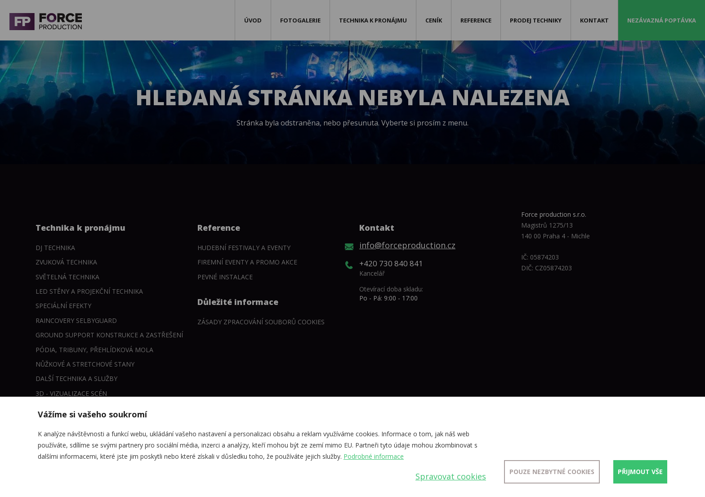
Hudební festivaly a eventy (243, 247)
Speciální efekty (63, 305)
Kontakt (594, 20)
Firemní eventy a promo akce (247, 262)
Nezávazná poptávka (661, 20)
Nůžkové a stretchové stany (85, 364)
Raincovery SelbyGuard (76, 320)
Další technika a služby (76, 378)
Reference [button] (475, 20)
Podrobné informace (374, 456)
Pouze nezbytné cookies (551, 471)
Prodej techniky (536, 20)
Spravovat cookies (450, 476)
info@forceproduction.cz (407, 245)
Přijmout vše (640, 471)
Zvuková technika (66, 262)
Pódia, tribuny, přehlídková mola (94, 349)
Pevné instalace (225, 277)
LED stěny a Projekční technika (89, 291)
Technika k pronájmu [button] (373, 20)
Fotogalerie (300, 20)
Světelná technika (67, 277)
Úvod (253, 20)
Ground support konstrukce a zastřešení (109, 335)
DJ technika (55, 247)
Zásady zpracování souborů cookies (261, 322)
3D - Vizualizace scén (71, 393)
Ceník (433, 20)
